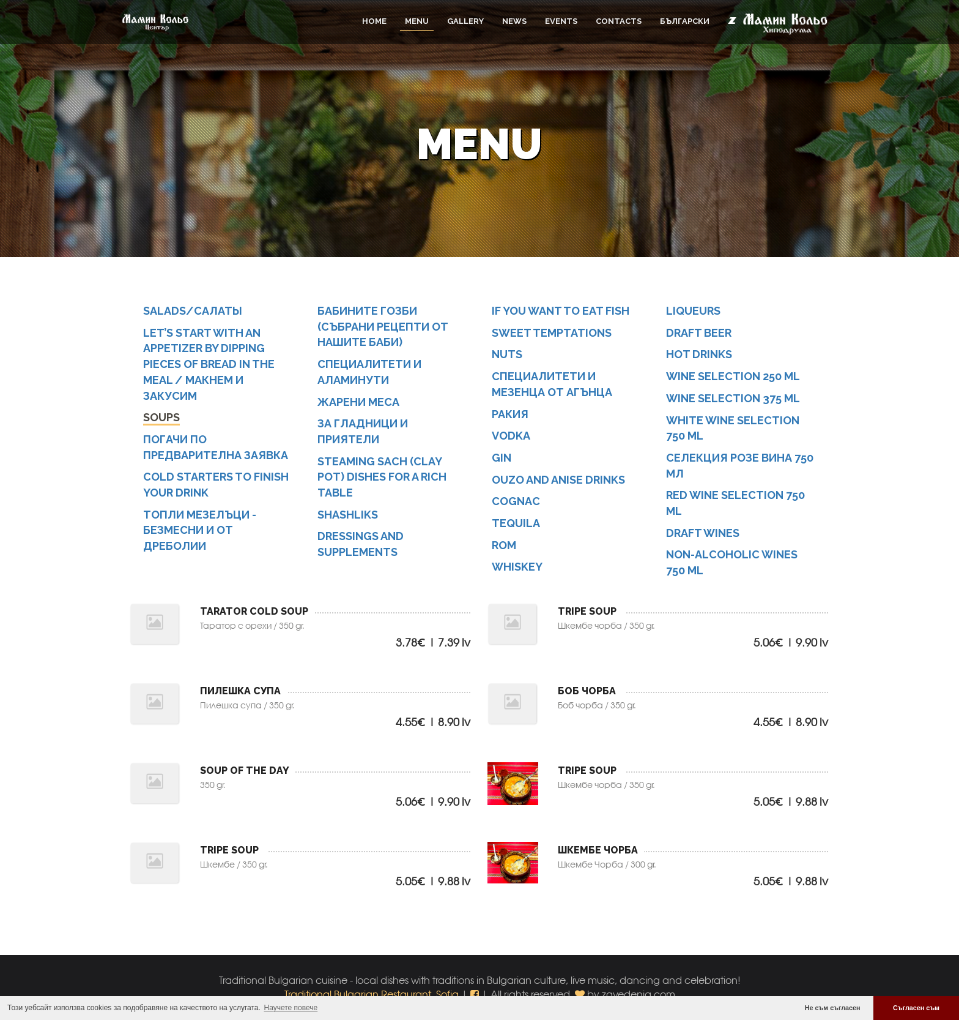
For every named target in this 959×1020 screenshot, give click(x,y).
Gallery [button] (465, 21)
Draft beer (698, 332)
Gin (501, 457)
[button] (475, 994)
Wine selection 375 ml (733, 398)
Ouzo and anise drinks (558, 479)
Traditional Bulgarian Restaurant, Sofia (371, 994)
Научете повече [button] (291, 1007)
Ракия (510, 414)
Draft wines (702, 533)
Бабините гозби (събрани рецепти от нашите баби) (382, 326)
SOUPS (161, 417)
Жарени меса (358, 402)
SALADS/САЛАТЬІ (192, 310)
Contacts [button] (619, 21)
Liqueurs (693, 310)
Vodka (511, 435)
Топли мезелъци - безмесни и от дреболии (199, 530)
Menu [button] (417, 21)
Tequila (516, 523)
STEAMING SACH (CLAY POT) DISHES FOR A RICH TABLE (381, 477)
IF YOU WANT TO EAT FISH (560, 310)
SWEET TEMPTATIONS (552, 332)
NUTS (507, 354)
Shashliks (347, 514)
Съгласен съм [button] (916, 1007)
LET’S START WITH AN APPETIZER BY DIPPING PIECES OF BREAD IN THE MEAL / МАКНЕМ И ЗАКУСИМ (209, 364)
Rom (504, 545)
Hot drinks (699, 354)
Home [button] (374, 21)
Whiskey (517, 566)
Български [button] (684, 21)
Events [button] (561, 21)
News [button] (514, 21)
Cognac (516, 501)
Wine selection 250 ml (733, 376)
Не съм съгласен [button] (833, 1007)
